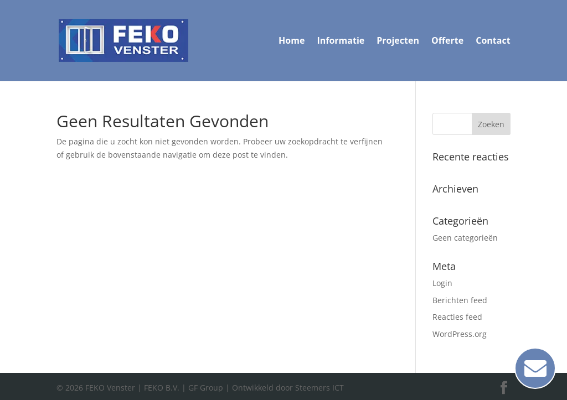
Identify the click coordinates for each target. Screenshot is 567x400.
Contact (493, 41)
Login (442, 283)
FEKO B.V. (161, 387)
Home (292, 41)
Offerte (447, 41)
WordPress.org (459, 334)
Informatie (340, 41)
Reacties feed (457, 316)
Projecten (398, 41)
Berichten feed (459, 300)
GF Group (205, 387)
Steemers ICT (319, 387)
